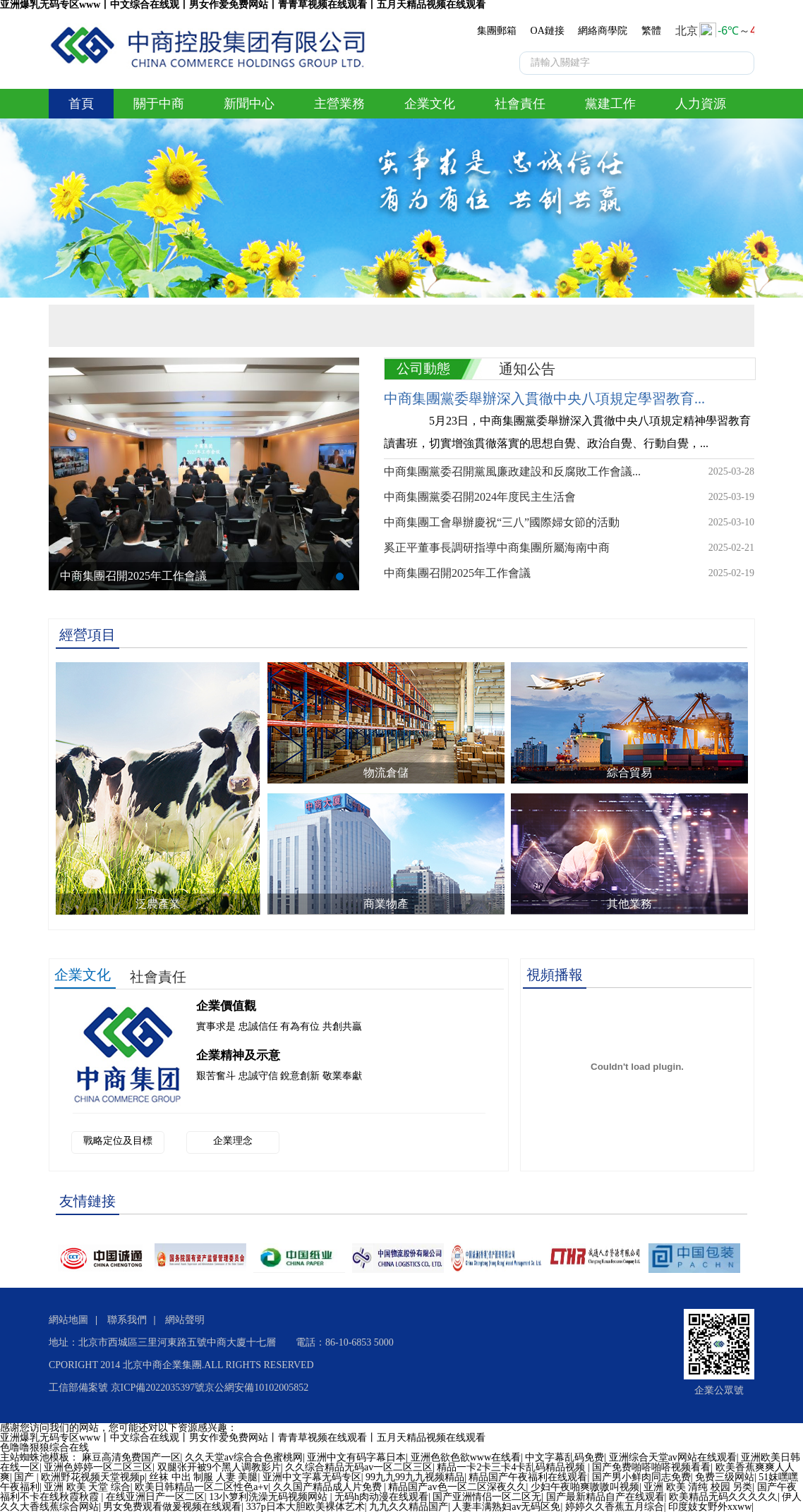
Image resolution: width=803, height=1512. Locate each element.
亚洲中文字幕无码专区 (311, 1477)
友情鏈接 (87, 1201)
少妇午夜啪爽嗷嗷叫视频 (585, 1487)
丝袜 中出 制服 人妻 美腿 (203, 1477)
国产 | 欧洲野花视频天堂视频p (79, 1477)
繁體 (651, 30)
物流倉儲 (386, 773)
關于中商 (158, 104)
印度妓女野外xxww (709, 1506)
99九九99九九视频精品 (415, 1477)
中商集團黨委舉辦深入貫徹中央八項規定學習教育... (544, 398)
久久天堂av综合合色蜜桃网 (244, 1457)
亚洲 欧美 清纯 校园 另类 (698, 1487)
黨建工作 (610, 104)
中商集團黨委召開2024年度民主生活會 (480, 497)
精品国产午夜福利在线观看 (528, 1477)
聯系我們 (127, 1320)
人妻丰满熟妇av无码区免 (506, 1506)
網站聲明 (185, 1320)
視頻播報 (554, 974)
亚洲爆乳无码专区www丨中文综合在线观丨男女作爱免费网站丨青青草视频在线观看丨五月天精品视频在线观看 (242, 1437)
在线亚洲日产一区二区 (155, 1497)
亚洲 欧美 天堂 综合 (87, 1487)
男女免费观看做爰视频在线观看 (172, 1506)
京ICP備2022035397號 (158, 1387)
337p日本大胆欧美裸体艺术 (305, 1506)
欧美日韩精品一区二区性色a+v (201, 1487)
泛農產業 (158, 904)
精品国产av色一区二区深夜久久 (457, 1487)
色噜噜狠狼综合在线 (44, 1447)
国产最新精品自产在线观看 (605, 1497)
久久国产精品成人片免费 (329, 1487)
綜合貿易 (629, 773)
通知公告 (527, 369)
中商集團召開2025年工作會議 (133, 576)
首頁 (81, 104)
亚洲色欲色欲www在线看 (466, 1457)
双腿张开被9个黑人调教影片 (219, 1467)
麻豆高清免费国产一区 (131, 1457)
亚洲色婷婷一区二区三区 (98, 1467)
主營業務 (339, 104)
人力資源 (700, 104)
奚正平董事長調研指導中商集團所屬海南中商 (497, 548)
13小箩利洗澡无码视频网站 (269, 1497)
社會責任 (520, 104)
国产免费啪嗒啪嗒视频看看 (651, 1467)
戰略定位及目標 (117, 1140)
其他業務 (629, 904)
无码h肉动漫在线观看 (381, 1497)
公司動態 (423, 368)
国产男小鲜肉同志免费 (641, 1477)
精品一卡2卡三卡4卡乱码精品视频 (512, 1467)
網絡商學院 (602, 30)
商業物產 (386, 904)
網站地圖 (68, 1320)
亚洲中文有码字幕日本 (356, 1457)
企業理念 (233, 1140)
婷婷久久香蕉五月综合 (614, 1506)
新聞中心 (249, 104)
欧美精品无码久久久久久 (723, 1497)
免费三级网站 (724, 1477)
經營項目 (87, 634)
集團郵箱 (497, 30)
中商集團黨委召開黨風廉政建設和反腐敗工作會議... (512, 471)
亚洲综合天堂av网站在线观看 (673, 1457)
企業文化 (429, 104)
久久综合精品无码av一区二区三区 (359, 1467)
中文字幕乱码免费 (564, 1457)
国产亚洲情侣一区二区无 (487, 1497)
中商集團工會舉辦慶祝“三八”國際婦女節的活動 (502, 522)
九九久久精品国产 (408, 1506)
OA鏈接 (547, 30)
